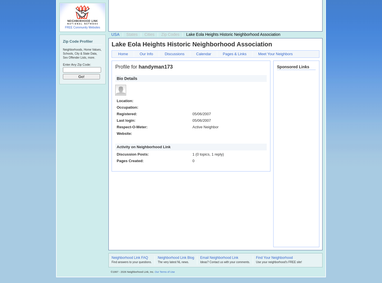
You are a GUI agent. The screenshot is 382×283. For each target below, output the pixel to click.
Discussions (174, 54)
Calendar (203, 54)
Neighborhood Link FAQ (130, 258)
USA (115, 34)
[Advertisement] (214, 16)
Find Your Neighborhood (274, 258)
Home (123, 54)
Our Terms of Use (165, 271)
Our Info (146, 54)
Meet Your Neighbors (275, 54)
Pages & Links (235, 54)
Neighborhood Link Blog (176, 258)
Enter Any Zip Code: (77, 64)
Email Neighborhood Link (219, 258)
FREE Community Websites (82, 27)
